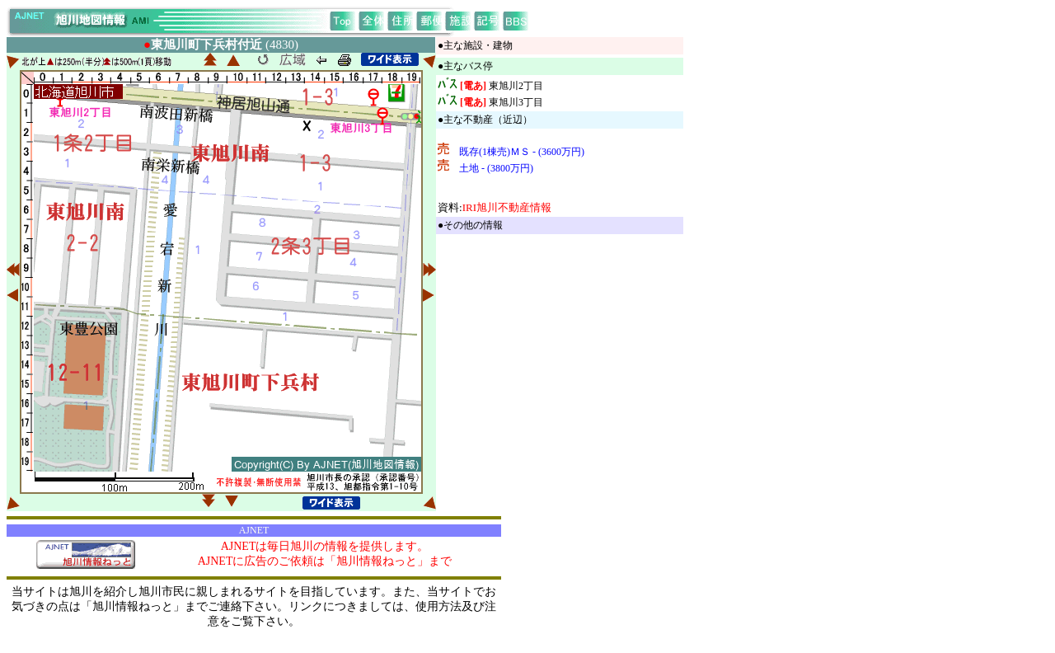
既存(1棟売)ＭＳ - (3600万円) (521, 151)
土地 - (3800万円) (496, 168)
